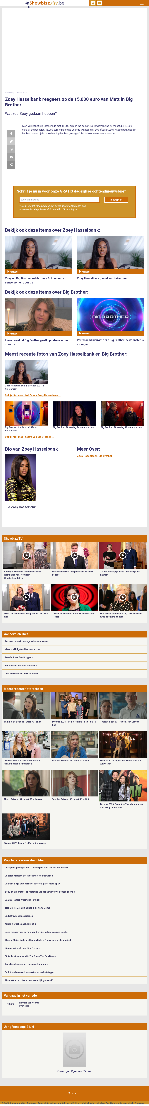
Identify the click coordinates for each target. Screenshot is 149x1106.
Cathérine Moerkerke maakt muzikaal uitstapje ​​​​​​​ (29, 972)
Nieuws (12, 271)
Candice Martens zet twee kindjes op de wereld (29, 875)
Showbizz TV (13, 538)
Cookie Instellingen (116, 1103)
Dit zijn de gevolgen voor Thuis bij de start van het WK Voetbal (36, 867)
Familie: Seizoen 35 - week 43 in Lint (22, 721)
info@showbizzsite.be (92, 1103)
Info (47, 1103)
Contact (73, 1093)
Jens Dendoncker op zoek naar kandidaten (27, 964)
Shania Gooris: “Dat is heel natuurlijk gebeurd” (29, 980)
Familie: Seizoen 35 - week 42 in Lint (70, 760)
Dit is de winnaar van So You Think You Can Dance (30, 956)
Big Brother (105, 455)
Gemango (140, 1103)
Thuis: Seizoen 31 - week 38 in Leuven (23, 799)
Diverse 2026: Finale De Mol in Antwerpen (25, 843)
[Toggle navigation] (141, 3)
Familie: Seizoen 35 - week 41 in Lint (70, 799)
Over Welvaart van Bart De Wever (21, 673)
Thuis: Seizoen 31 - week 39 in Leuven (119, 721)
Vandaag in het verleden (21, 995)
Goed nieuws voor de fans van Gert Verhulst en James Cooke (36, 932)
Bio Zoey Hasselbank (20, 507)
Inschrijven (116, 199)
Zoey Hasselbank (87, 455)
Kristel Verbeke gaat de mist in (20, 924)
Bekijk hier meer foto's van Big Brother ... (29, 436)
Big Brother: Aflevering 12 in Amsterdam (121, 427)
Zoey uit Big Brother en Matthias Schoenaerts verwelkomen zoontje (40, 892)
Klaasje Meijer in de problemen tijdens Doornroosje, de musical (38, 940)
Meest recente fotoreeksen (23, 689)
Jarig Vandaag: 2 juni (19, 1027)
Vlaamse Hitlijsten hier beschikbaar (23, 649)
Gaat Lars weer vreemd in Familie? (22, 900)
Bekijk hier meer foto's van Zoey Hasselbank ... (33, 395)
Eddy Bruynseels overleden (19, 916)
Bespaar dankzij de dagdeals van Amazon (26, 641)
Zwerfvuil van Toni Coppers (19, 657)
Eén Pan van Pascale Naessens (21, 665)
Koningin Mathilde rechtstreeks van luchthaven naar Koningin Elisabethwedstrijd (22, 574)
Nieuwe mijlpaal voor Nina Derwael (22, 948)
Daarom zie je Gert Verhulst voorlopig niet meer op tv (32, 883)
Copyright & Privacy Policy (65, 1103)
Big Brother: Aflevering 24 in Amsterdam (73, 427)
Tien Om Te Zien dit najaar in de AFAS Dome (27, 908)
